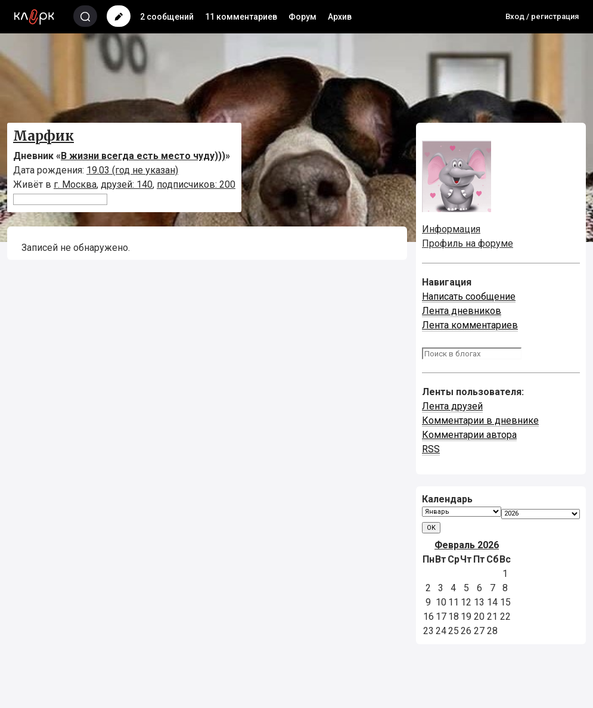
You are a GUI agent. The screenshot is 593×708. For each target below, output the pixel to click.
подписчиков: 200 (196, 184)
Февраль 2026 (466, 545)
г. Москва (75, 184)
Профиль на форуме (467, 243)
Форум (302, 16)
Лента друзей (452, 406)
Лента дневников (461, 310)
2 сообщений (167, 16)
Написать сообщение (469, 296)
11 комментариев (241, 16)
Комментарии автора (469, 434)
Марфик (43, 136)
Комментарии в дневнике (480, 420)
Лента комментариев (470, 325)
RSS (431, 449)
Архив (340, 16)
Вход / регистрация (542, 16)
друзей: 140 (127, 184)
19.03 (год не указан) (132, 170)
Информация (451, 229)
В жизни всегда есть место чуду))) (143, 156)
